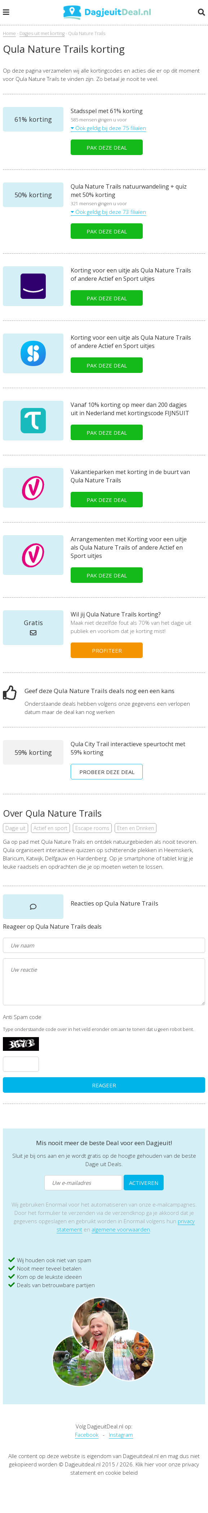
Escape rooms (92, 828)
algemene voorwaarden (121, 1229)
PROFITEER (107, 650)
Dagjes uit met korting (42, 33)
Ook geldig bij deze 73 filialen (108, 211)
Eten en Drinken (135, 828)
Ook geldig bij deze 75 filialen (108, 128)
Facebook (86, 1434)
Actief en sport (50, 828)
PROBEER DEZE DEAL (106, 771)
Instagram (121, 1434)
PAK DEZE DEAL (107, 147)
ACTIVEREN (143, 1182)
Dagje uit (15, 828)
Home (9, 33)
